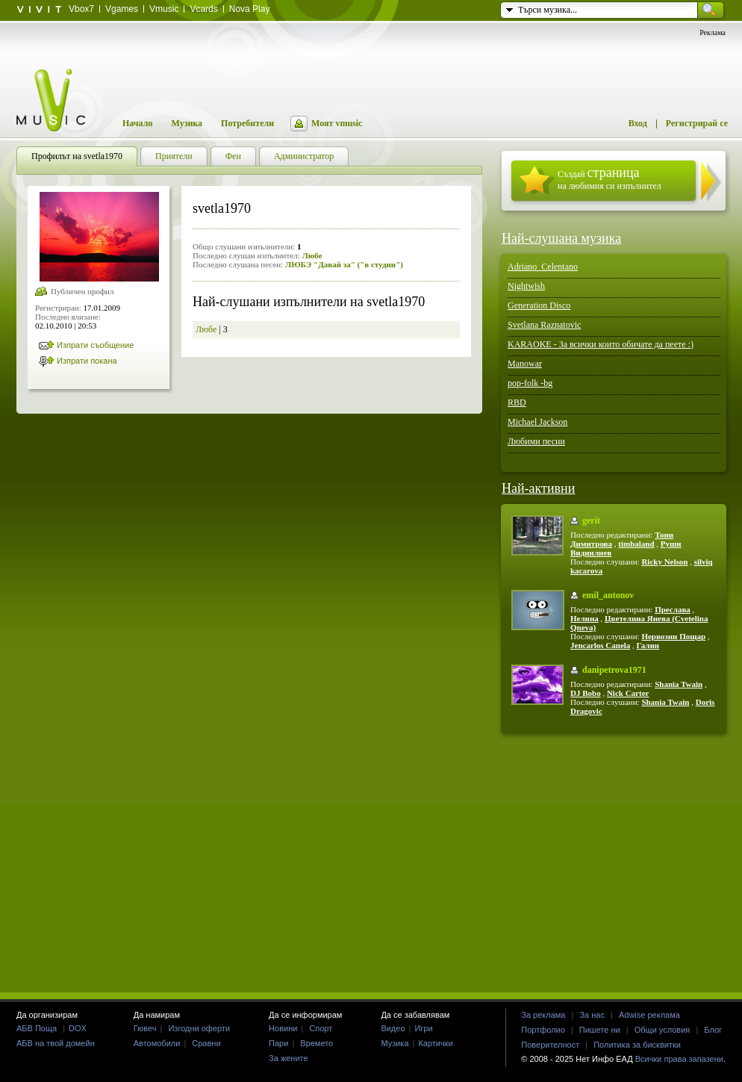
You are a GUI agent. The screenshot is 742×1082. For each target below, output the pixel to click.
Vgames (121, 9)
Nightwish (526, 286)
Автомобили (157, 1043)
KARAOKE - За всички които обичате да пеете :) (600, 344)
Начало (137, 123)
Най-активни (538, 488)
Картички (435, 1043)
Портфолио (543, 1029)
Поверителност (550, 1044)
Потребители (247, 123)
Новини (283, 1028)
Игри (423, 1028)
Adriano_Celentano (543, 266)
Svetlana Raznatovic (544, 325)
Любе (312, 255)
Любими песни (536, 441)
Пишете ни (599, 1029)
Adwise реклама (649, 1014)
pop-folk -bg (530, 383)
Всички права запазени (679, 1058)
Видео (393, 1028)
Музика (186, 123)
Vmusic (163, 9)
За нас (592, 1014)
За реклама (543, 1014)
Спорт (320, 1028)
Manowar (525, 363)
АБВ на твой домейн (55, 1043)
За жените (288, 1058)
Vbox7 (81, 9)
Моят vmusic (336, 123)
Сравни (206, 1043)
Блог (713, 1029)
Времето (316, 1043)
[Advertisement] (371, 862)
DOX (78, 1028)
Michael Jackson (537, 422)
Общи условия (662, 1029)
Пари (278, 1043)
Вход (638, 123)
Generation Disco (539, 305)
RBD (517, 402)
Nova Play (249, 9)
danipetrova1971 (614, 670)
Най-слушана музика (561, 238)
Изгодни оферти (199, 1028)
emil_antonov (608, 595)
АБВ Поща (36, 1028)
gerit (591, 520)
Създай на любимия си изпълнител (609, 178)
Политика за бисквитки (637, 1044)
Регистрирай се (697, 123)
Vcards (203, 9)
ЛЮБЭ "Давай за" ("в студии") (344, 264)
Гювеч (145, 1028)
